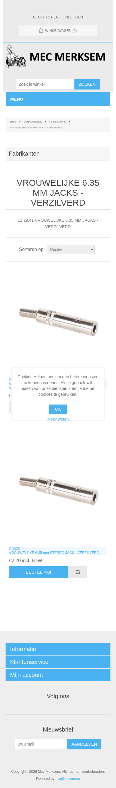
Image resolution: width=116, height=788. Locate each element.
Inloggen (73, 17)
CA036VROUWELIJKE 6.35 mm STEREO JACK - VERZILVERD (54, 551)
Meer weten (58, 419)
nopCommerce (67, 779)
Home (13, 122)
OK (58, 409)
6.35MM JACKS (57, 122)
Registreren (46, 17)
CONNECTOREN (33, 122)
